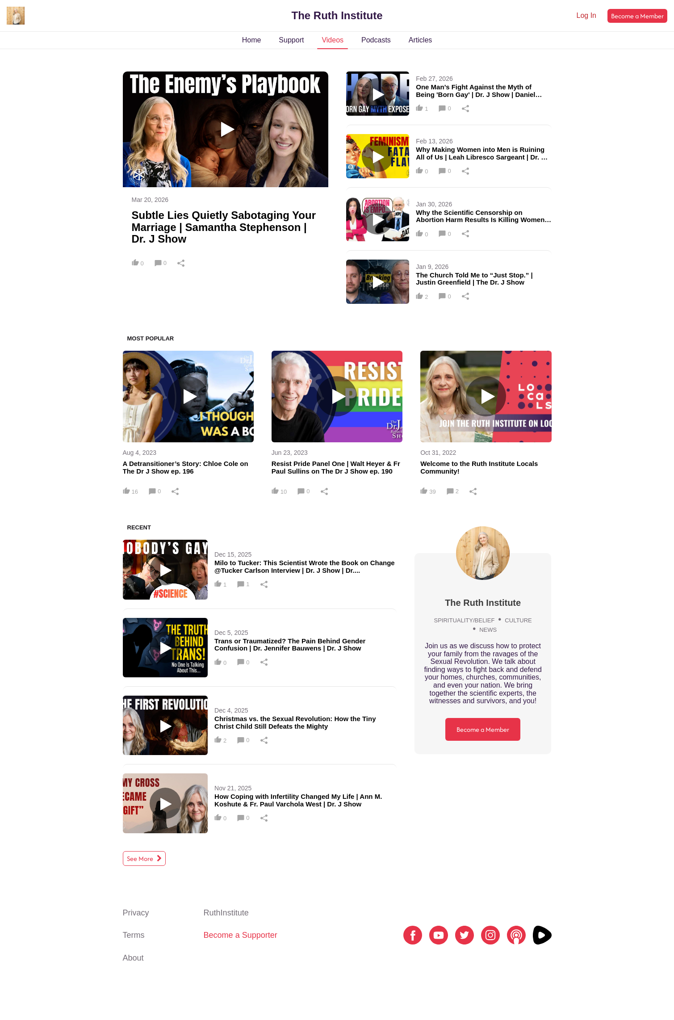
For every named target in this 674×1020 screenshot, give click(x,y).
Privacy (136, 912)
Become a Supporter (240, 935)
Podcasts (376, 40)
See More (144, 858)
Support (291, 40)
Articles (420, 40)
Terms (134, 935)
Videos (332, 40)
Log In (586, 15)
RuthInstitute (226, 912)
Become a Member (637, 16)
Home (251, 40)
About (133, 957)
